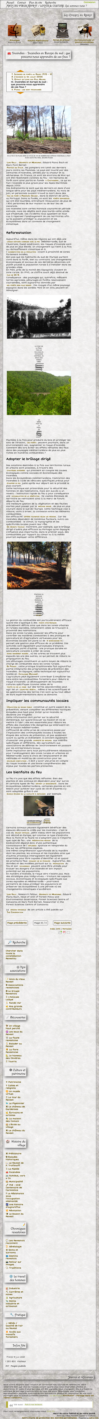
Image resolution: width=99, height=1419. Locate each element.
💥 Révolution (13, 1210)
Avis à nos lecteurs (33, 1404)
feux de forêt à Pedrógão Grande (22, 196)
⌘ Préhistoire (13, 1153)
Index (52, 929)
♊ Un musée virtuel (13, 1092)
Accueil (10, 2)
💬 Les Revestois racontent (15, 1241)
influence (32, 845)
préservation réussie (41, 840)
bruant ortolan (22, 832)
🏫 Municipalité (14, 1181)
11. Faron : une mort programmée (26, 89)
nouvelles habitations (16, 761)
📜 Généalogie (14, 1246)
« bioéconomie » (54, 640)
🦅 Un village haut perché (13, 1027)
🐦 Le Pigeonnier (15, 1103)
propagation (58, 863)
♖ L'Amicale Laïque (12, 998)
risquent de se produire (39, 861)
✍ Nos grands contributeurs (14, 1007)
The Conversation (15, 912)
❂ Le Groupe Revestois (12, 992)
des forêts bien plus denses (19, 285)
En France (11, 666)
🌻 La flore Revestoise (12, 1050)
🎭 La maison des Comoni (13, 1119)
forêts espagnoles (61, 198)
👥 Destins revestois (12, 1257)
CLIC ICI (51, 1411)
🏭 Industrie (13, 1288)
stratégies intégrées (16, 470)
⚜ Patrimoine (13, 1082)
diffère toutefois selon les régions (40, 516)
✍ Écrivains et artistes (14, 1114)
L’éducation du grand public (19, 707)
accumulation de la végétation (25, 496)
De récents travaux (15, 527)
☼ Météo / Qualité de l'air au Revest (14, 1326)
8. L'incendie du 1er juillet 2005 (27, 77)
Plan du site (35, 2)
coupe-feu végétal (28, 689)
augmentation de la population (22, 252)
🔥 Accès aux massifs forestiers (13, 1334)
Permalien (67, 929)
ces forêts (31, 442)
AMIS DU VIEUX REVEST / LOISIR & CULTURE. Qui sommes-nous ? (47, 5)
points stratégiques (48, 623)
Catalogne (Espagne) (28, 674)
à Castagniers (52, 180)
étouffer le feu (14, 483)
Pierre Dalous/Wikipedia (38, 822)
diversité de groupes (42, 740)
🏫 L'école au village (13, 1125)
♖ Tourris (11, 1061)
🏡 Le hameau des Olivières (14, 1057)
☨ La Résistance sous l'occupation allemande (15, 1197)
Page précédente (17, 923)
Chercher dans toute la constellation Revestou (14, 955)
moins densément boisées (17, 653)
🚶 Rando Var (13, 1003)
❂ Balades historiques (12, 1158)
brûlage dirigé (44, 506)
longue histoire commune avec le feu (23, 241)
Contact (21, 2)
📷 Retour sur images (13, 1263)
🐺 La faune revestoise (12, 1039)
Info (58, 929)
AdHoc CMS (93, 1418)
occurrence (24, 866)
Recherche (50, 2)
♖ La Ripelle (12, 1169)
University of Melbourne (30, 162)
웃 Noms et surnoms (12, 1251)
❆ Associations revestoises (14, 986)
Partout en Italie (15, 167)
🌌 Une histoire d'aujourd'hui (14, 1205)
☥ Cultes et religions (12, 1086)
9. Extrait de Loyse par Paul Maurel (29, 79)
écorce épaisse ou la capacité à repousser (26, 794)
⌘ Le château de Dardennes (15, 1108)
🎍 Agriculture (14, 1298)
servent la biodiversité (46, 783)
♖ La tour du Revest (13, 1098)
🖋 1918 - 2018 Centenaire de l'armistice (14, 1187)
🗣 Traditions (13, 1268)
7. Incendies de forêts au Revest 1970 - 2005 (34, 74)
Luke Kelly (11, 162)
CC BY (39, 615)
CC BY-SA (47, 823)
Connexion (89, 2)
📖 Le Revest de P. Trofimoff (15, 1164)
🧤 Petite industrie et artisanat (12, 1304)
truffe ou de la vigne (16, 687)
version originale (18, 909)
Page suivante (62, 923)
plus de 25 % (13, 275)
